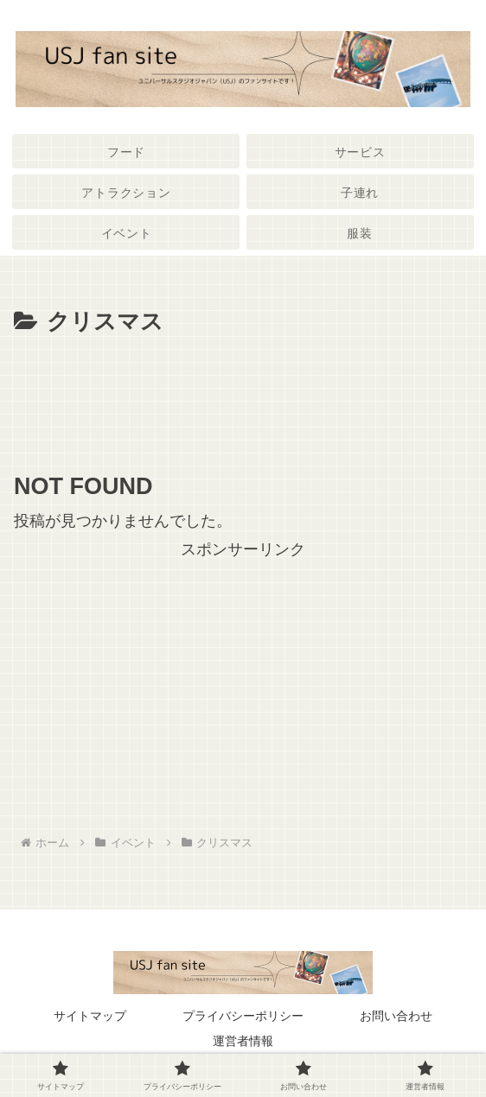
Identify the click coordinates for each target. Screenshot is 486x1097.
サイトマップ (90, 1016)
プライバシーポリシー (243, 1016)
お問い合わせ (396, 1016)
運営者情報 (243, 1041)
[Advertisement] (243, 394)
